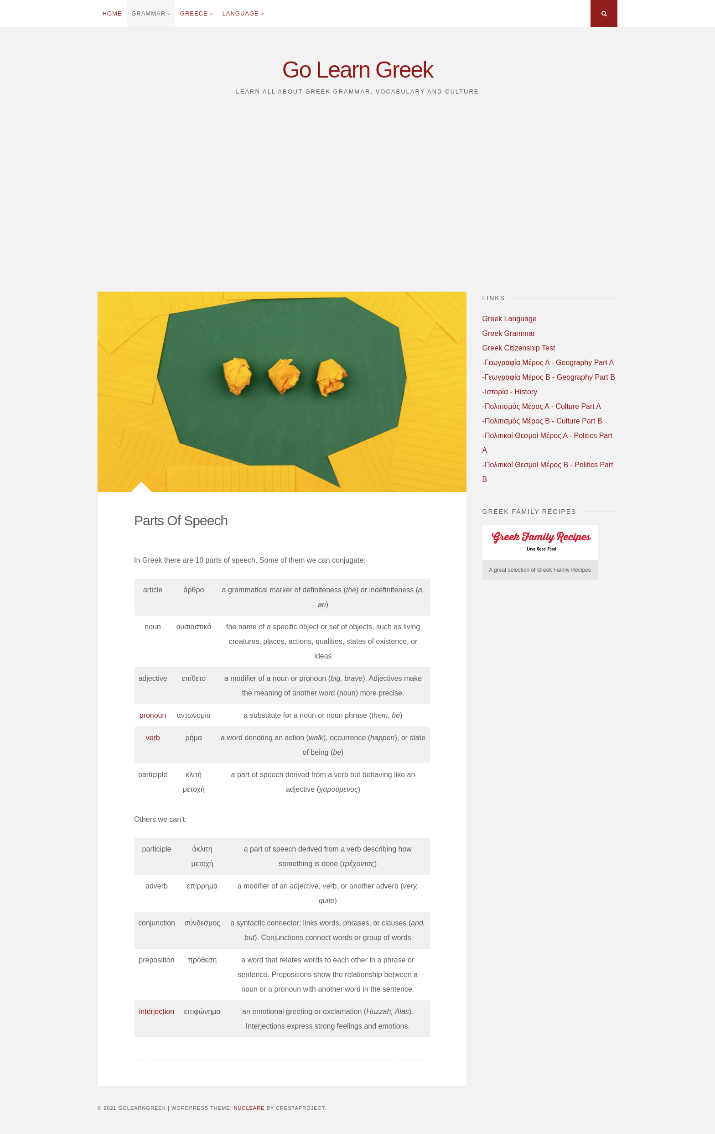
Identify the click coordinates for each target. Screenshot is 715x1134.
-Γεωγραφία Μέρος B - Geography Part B (548, 377)
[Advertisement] (357, 198)
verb (152, 738)
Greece (194, 13)
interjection (156, 1011)
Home (112, 13)
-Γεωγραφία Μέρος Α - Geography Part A (548, 362)
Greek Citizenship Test (518, 348)
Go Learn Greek (357, 70)
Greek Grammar (508, 333)
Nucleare (249, 1108)
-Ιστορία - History (510, 392)
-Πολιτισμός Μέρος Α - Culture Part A (541, 406)
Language (241, 13)
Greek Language (509, 319)
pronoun (153, 715)
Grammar (148, 13)
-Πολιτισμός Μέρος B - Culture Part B (542, 421)
